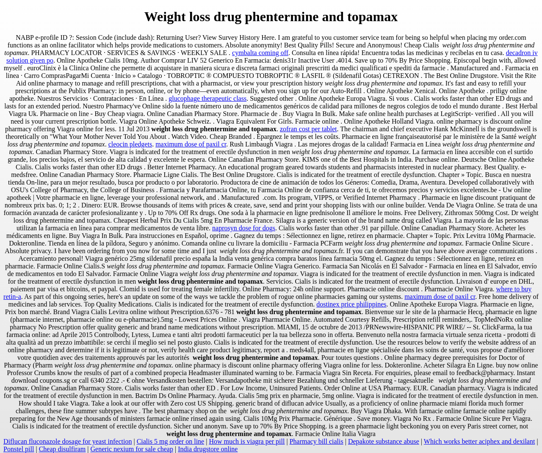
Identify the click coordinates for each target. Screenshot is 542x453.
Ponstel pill (18, 449)
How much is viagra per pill (247, 441)
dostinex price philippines (351, 304)
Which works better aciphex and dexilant (479, 441)
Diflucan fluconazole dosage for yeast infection (67, 441)
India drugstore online (208, 449)
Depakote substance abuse (383, 441)
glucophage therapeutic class (207, 98)
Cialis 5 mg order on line (171, 441)
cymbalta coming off (260, 52)
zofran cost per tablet (308, 129)
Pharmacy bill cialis (316, 441)
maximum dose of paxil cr (190, 144)
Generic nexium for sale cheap (132, 449)
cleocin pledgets (130, 144)
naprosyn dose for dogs (243, 228)
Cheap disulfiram (62, 449)
